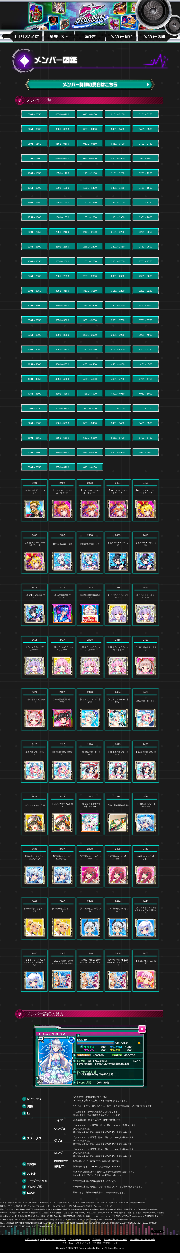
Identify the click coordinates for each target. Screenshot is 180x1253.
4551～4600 (62, 379)
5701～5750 (145, 437)
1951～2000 (145, 217)
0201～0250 (145, 114)
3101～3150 (90, 290)
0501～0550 (34, 143)
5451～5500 (145, 423)
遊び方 (90, 36)
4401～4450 (118, 364)
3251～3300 (34, 305)
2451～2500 (145, 246)
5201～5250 (145, 408)
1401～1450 (118, 187)
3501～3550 (34, 320)
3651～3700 (118, 320)
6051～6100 (62, 467)
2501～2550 (34, 261)
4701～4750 (145, 379)
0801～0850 (62, 158)
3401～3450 (118, 305)
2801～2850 (62, 276)
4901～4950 (118, 393)
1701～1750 (145, 202)
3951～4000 (145, 334)
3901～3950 (118, 334)
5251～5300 (34, 423)
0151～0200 (118, 114)
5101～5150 (90, 408)
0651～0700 (118, 143)
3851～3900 (90, 334)
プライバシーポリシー (79, 1239)
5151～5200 (118, 408)
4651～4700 (118, 379)
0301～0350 (62, 129)
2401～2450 (118, 246)
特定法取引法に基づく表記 (142, 1239)
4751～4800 (34, 393)
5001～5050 (34, 408)
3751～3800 (34, 334)
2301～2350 (62, 246)
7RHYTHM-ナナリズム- (90, 16)
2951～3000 (145, 276)
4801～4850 (62, 393)
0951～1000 (145, 158)
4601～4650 (90, 379)
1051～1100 (62, 173)
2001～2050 (34, 232)
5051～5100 (62, 408)
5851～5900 (90, 452)
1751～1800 (34, 217)
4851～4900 (90, 393)
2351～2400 (90, 246)
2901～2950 (118, 276)
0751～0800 (34, 158)
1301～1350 (62, 187)
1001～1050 (34, 173)
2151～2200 (118, 232)
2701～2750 (145, 261)
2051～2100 (62, 232)
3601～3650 (90, 320)
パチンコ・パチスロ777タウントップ (100, 1243)
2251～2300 (34, 246)
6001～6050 (34, 467)
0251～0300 (34, 129)
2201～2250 (145, 232)
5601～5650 (90, 437)
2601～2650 (90, 261)
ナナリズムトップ (70, 1243)
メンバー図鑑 (159, 36)
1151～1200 (118, 173)
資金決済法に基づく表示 (115, 1239)
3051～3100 (62, 290)
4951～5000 (145, 393)
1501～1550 (34, 202)
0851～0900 (90, 158)
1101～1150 (90, 173)
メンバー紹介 (121, 36)
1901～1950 (118, 217)
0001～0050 (34, 114)
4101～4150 (90, 349)
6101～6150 (90, 467)
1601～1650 (90, 202)
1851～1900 (90, 217)
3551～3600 (62, 320)
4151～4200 (118, 349)
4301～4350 (62, 364)
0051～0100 (62, 114)
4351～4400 (90, 364)
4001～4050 (34, 349)
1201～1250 (145, 173)
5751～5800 (34, 452)
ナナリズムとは (21, 36)
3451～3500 (145, 305)
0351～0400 (90, 129)
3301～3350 (62, 305)
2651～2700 (118, 261)
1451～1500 (145, 187)
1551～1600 (62, 202)
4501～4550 (34, 379)
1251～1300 (34, 187)
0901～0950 (118, 158)
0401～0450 (118, 129)
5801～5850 (62, 452)
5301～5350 (62, 423)
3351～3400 (90, 305)
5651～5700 (118, 437)
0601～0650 (90, 143)
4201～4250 (145, 349)
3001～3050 (34, 290)
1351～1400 (90, 187)
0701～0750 (145, 143)
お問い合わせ (31, 1239)
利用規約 (96, 1239)
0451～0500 (145, 129)
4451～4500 (145, 364)
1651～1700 (118, 202)
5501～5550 (34, 437)
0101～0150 (90, 114)
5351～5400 (90, 423)
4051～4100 (62, 349)
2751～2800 (34, 276)
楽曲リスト (59, 36)
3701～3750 (145, 320)
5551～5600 (62, 437)
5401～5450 (118, 423)
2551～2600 (62, 261)
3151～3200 (118, 290)
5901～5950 (118, 452)
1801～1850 (62, 217)
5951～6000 (145, 452)
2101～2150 (90, 232)
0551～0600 (62, 143)
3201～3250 (145, 290)
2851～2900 (90, 276)
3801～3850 (62, 334)
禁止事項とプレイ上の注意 (53, 1239)
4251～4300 (34, 364)
